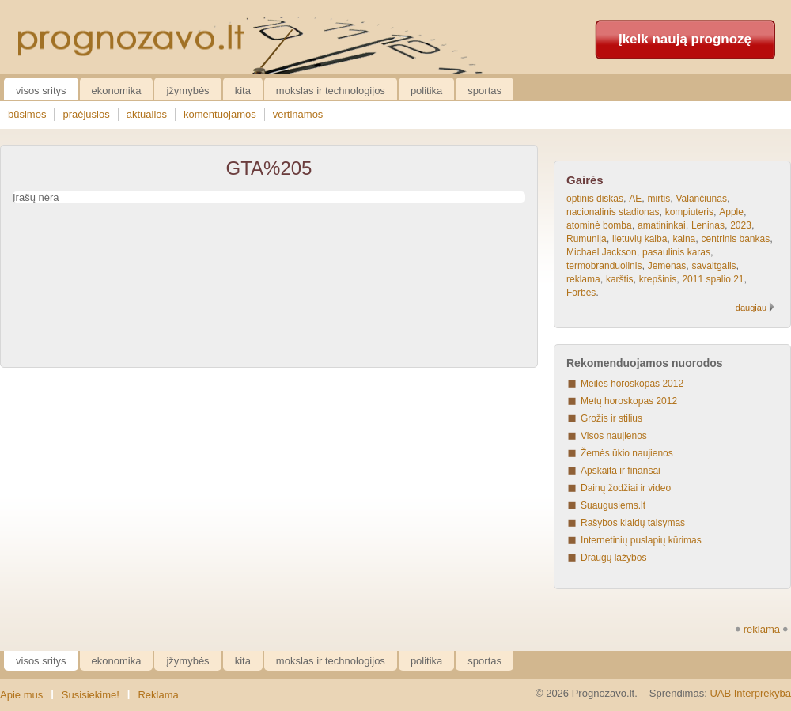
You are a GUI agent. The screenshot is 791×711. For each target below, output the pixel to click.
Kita (243, 90)
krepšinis (657, 279)
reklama (583, 279)
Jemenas (667, 265)
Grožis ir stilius (611, 418)
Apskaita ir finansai (620, 470)
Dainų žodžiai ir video (626, 488)
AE (635, 198)
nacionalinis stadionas (612, 211)
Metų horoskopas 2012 (629, 401)
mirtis (659, 198)
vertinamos (298, 114)
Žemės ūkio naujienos (627, 453)
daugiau (751, 307)
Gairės (585, 180)
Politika (426, 90)
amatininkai (662, 225)
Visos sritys (41, 90)
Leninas (708, 225)
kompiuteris (689, 211)
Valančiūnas (701, 198)
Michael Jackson (601, 252)
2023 (740, 225)
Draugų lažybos (613, 557)
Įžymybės (187, 90)
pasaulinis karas (676, 252)
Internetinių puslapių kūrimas (641, 540)
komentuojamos (220, 114)
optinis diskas (594, 198)
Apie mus (21, 695)
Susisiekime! (90, 695)
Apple (731, 211)
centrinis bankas (735, 238)
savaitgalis (714, 265)
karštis (620, 279)
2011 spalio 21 (713, 279)
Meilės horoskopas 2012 (632, 383)
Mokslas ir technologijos (330, 90)
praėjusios (85, 114)
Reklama (158, 695)
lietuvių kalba (639, 238)
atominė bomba (599, 225)
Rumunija (586, 238)
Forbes (581, 292)
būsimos (27, 114)
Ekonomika (117, 90)
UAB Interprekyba (750, 693)
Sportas (484, 90)
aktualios (147, 114)
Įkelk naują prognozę (685, 39)
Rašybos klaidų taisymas (633, 522)
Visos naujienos (614, 435)
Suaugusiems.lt (613, 505)
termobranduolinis (604, 265)
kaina (684, 238)
